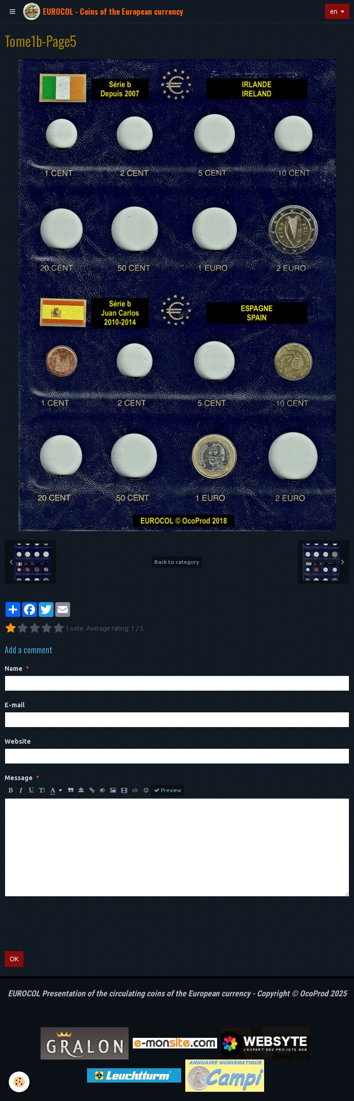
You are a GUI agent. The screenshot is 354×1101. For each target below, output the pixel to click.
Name (14, 668)
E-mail (14, 705)
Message (19, 777)
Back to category (176, 562)
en (333, 11)
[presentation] (75, 924)
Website (18, 741)
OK (14, 959)
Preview (167, 790)
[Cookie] (19, 1081)
